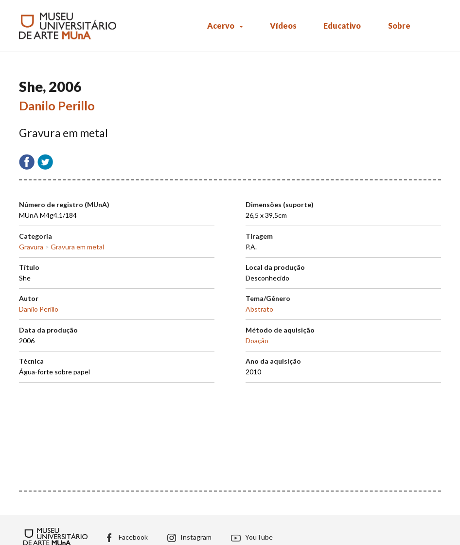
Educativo (342, 25)
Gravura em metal (77, 247)
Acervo (220, 25)
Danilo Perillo (57, 105)
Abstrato (259, 309)
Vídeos (283, 25)
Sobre (399, 25)
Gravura (31, 247)
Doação (257, 340)
